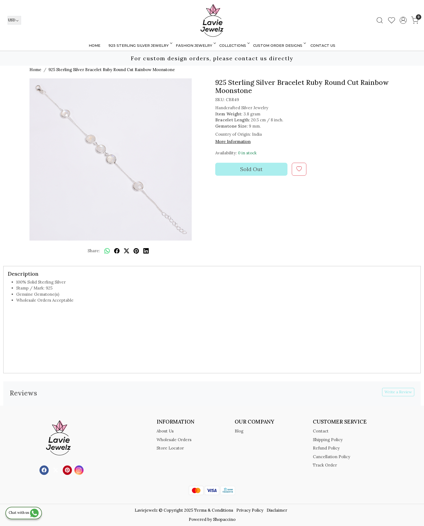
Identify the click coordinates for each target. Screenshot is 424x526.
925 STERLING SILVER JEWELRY (139, 45)
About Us (165, 431)
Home (94, 45)
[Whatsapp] (107, 251)
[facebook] (117, 251)
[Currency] (14, 20)
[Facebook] (44, 469)
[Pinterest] (68, 469)
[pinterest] (136, 251)
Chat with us (24, 512)
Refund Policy (326, 448)
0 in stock (247, 152)
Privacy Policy (249, 510)
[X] (56, 469)
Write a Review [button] (398, 391)
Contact (321, 431)
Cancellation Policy (331, 456)
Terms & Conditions (213, 510)
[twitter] (126, 251)
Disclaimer (277, 510)
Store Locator (170, 448)
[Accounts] (403, 20)
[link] (380, 20)
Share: (94, 250)
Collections (234, 45)
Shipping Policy (328, 439)
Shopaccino (224, 519)
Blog (239, 431)
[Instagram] (79, 469)
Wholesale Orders (174, 439)
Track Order (325, 465)
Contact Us (322, 45)
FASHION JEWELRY (195, 45)
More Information (233, 141)
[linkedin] (146, 251)
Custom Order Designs (279, 45)
